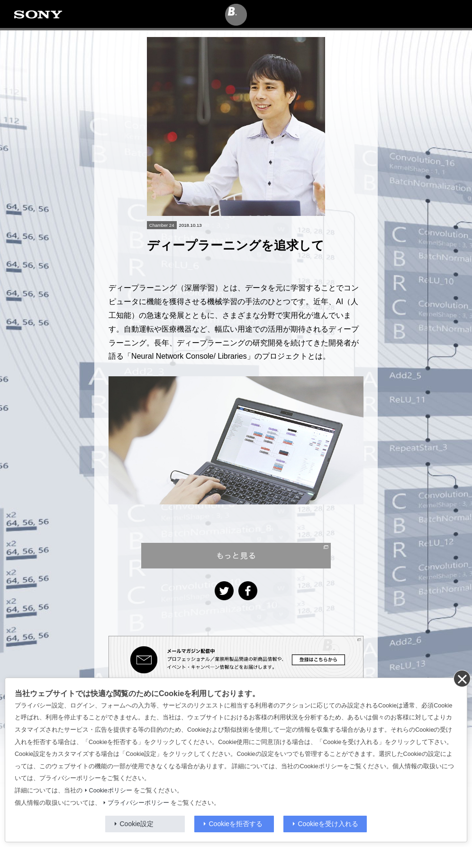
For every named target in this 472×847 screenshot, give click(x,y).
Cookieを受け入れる (328, 824)
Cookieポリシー (110, 790)
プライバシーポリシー (138, 803)
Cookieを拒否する (236, 824)
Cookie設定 (137, 824)
